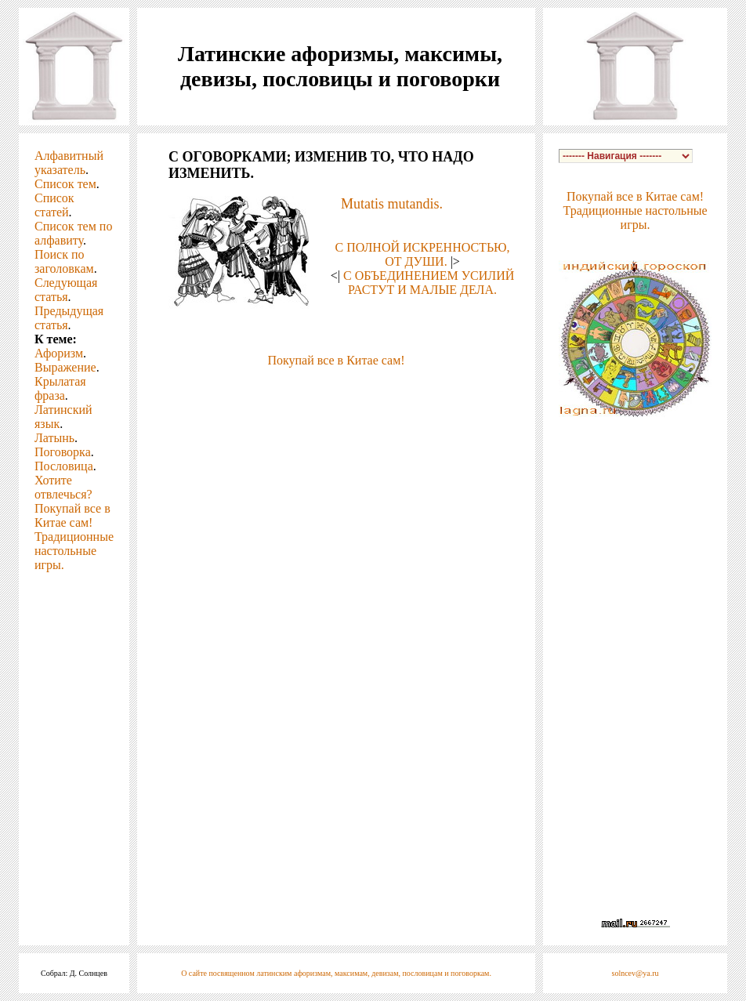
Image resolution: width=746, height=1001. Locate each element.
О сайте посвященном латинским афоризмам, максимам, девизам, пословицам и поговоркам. (336, 973)
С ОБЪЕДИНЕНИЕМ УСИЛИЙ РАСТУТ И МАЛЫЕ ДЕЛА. (428, 282)
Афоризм (58, 353)
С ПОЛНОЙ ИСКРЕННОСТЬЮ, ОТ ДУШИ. (422, 254)
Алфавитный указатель (68, 162)
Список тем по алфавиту (73, 233)
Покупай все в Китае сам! (72, 515)
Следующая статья (65, 289)
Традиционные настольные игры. (74, 550)
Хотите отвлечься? (63, 487)
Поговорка (62, 452)
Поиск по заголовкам (64, 261)
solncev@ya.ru (635, 973)
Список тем (65, 183)
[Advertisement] (336, 391)
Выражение (65, 367)
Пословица (63, 466)
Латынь (54, 437)
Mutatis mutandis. (392, 204)
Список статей (54, 205)
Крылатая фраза (60, 388)
